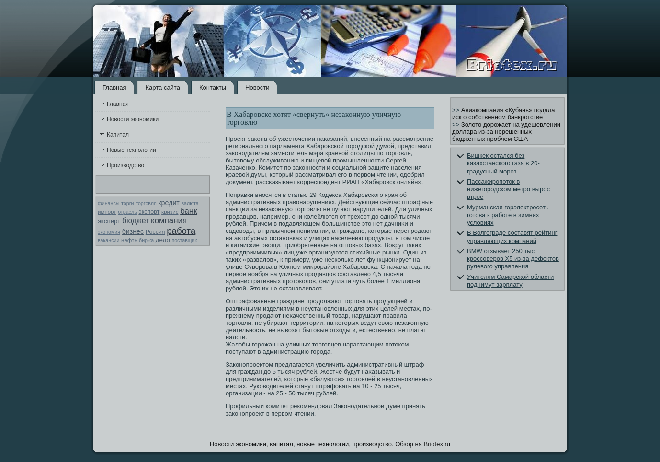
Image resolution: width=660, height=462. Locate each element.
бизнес (133, 231)
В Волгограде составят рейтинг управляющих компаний (512, 236)
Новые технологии (131, 150)
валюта (189, 203)
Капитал (118, 134)
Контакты (212, 87)
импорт (107, 212)
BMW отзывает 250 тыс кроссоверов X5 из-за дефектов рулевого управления (513, 258)
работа (181, 231)
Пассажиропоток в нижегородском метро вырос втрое (508, 189)
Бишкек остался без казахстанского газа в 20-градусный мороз (503, 163)
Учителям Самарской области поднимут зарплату (510, 280)
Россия (155, 232)
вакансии (108, 240)
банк (188, 211)
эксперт (109, 221)
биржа (146, 240)
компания (169, 220)
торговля (146, 203)
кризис (169, 212)
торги (127, 203)
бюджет (135, 221)
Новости (257, 87)
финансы (108, 203)
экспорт (148, 211)
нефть (129, 240)
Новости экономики (133, 119)
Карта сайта (162, 87)
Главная (114, 87)
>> (455, 110)
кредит (168, 203)
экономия (109, 232)
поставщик (184, 240)
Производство (125, 165)
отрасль (127, 212)
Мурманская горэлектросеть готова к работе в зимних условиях (508, 215)
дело (163, 239)
